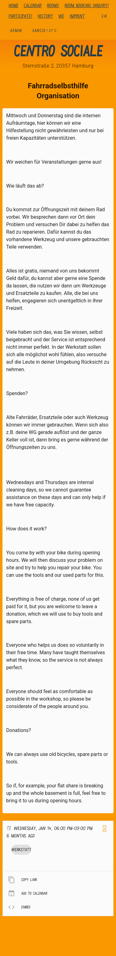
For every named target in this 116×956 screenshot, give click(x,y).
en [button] (104, 16)
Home (13, 5)
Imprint (77, 16)
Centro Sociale (58, 51)
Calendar (32, 5)
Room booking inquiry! (87, 5)
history (45, 16)
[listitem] (58, 880)
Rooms (53, 5)
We (61, 16)
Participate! (20, 16)
